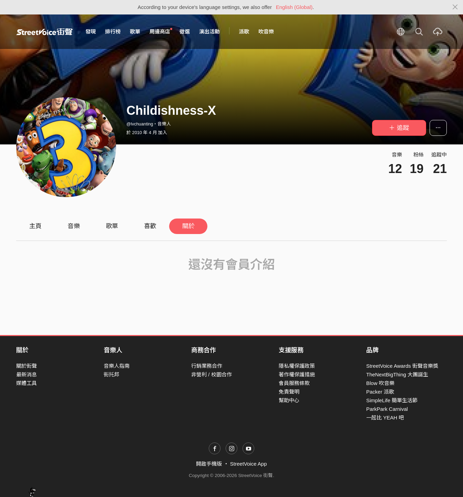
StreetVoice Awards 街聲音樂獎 (402, 366)
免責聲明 (289, 392)
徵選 (184, 31)
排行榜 (113, 31)
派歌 (244, 31)
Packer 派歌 (380, 392)
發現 (90, 31)
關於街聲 (26, 366)
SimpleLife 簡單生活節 (392, 400)
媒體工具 (26, 383)
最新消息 (26, 374)
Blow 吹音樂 (380, 383)
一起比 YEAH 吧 (385, 417)
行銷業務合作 (206, 366)
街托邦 (111, 374)
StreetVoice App (248, 464)
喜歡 (150, 226)
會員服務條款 (294, 383)
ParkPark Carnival (387, 409)
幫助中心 (289, 400)
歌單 (135, 31)
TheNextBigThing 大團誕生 (397, 374)
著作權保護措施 (297, 374)
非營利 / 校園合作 (211, 374)
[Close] (455, 7)
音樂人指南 (117, 366)
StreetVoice (44, 31)
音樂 (74, 226)
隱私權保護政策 (297, 366)
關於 (188, 226)
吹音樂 (266, 31)
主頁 (35, 226)
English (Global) (294, 7)
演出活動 (209, 31)
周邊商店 (161, 31)
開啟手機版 (209, 464)
